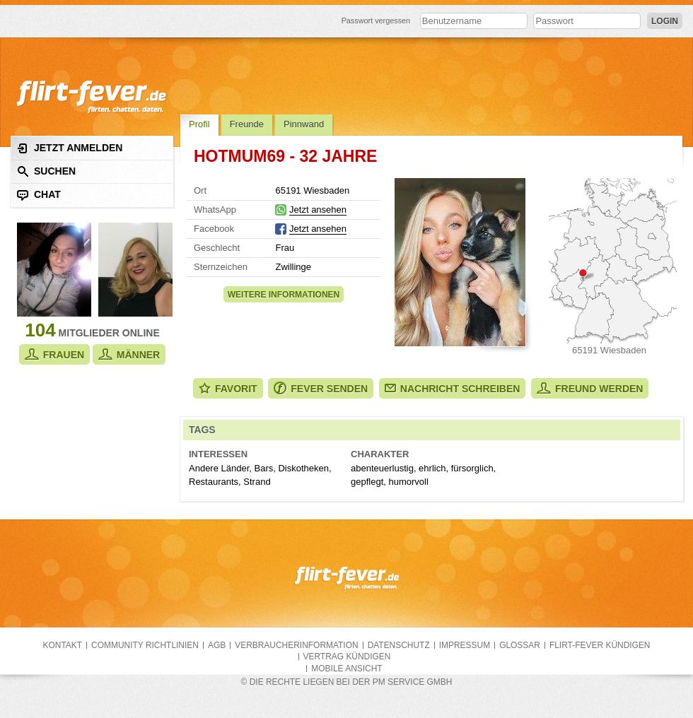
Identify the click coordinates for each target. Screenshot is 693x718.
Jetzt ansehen (317, 209)
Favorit (228, 388)
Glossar (519, 645)
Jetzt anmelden (69, 148)
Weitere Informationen (283, 295)
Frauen (54, 354)
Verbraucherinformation (296, 645)
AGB (217, 645)
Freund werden (590, 388)
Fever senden (321, 388)
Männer (129, 354)
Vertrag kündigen (347, 656)
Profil (199, 124)
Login (664, 21)
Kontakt (63, 645)
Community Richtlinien (145, 645)
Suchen (46, 171)
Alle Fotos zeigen (460, 262)
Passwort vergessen (376, 20)
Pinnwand (304, 124)
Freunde (247, 124)
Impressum (464, 645)
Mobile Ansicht (346, 668)
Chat (39, 195)
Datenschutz (399, 645)
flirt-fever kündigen (600, 645)
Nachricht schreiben (452, 388)
